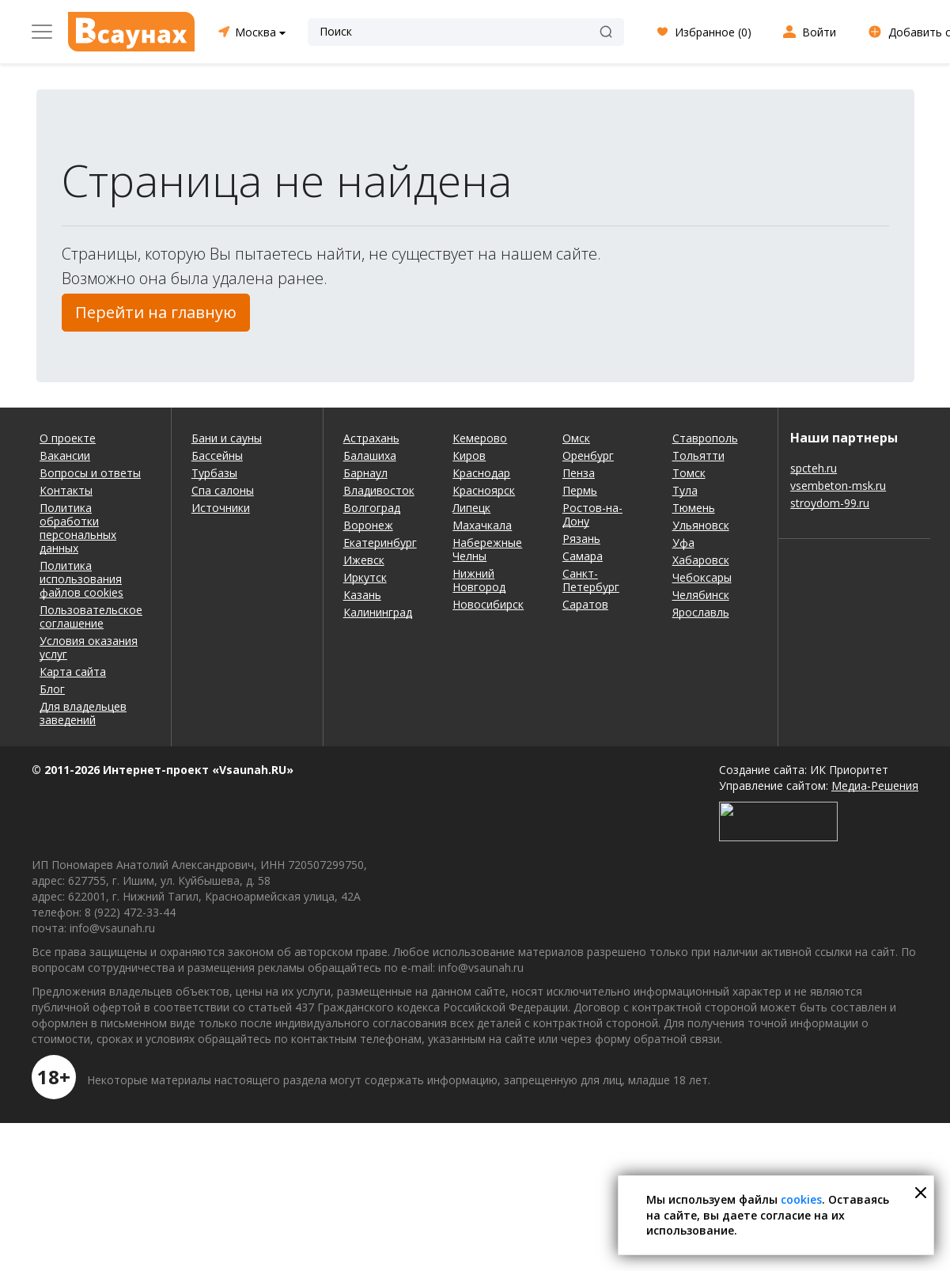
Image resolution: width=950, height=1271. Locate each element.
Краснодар (481, 473)
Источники (220, 507)
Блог (52, 689)
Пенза (578, 473)
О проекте (68, 438)
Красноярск (483, 490)
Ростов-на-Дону (592, 514)
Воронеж (368, 525)
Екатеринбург (380, 542)
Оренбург (588, 455)
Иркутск (365, 577)
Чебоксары (702, 577)
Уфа (683, 542)
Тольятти (698, 455)
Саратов (585, 604)
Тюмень (693, 507)
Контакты (66, 490)
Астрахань (371, 438)
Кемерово (479, 438)
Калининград (377, 612)
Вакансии (65, 455)
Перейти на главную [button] (156, 312)
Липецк (471, 507)
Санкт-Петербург (590, 580)
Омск (576, 438)
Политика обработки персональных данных (78, 528)
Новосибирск (488, 604)
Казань (362, 594)
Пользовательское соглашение (91, 616)
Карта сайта (73, 671)
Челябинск (700, 594)
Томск (689, 473)
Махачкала (482, 525)
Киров (469, 455)
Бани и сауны (226, 438)
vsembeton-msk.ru (838, 485)
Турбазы (214, 473)
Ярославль (700, 612)
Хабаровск (700, 560)
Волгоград (371, 507)
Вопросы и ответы (90, 473)
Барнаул (365, 473)
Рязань (581, 538)
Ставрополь (705, 438)
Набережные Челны (487, 549)
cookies (801, 1199)
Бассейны (217, 455)
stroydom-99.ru (829, 503)
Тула (685, 490)
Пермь (579, 490)
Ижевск (363, 560)
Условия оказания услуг (89, 647)
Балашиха (369, 455)
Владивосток (378, 490)
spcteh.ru (813, 468)
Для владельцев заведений (83, 713)
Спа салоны (222, 490)
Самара (582, 556)
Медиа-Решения (874, 785)
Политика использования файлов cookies (81, 579)
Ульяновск (700, 525)
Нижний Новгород (478, 580)
